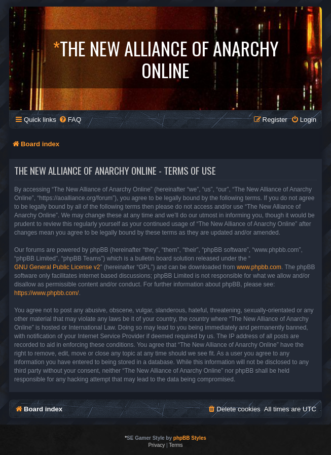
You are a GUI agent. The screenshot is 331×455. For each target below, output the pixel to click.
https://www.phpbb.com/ (46, 293)
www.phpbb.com (259, 267)
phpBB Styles (189, 438)
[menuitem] (70, 119)
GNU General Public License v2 (57, 267)
